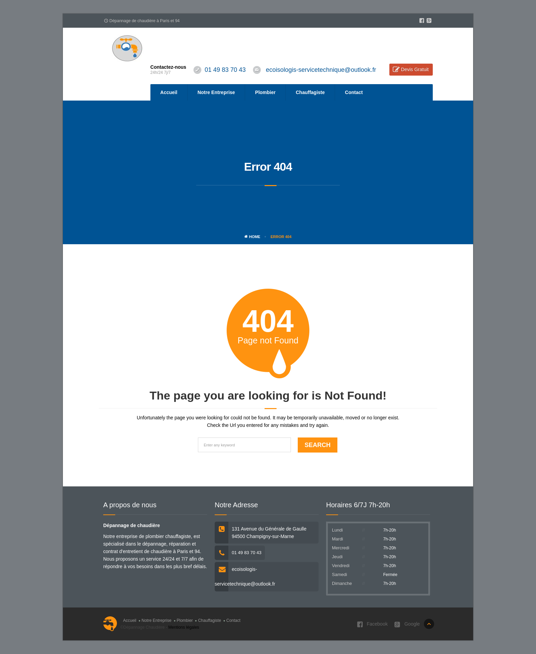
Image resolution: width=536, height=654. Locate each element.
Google (407, 624)
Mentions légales (183, 627)
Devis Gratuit (415, 69)
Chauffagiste (310, 92)
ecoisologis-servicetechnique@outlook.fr (321, 69)
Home (252, 237)
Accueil (168, 92)
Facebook (372, 624)
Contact (354, 92)
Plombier (265, 92)
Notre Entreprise (216, 92)
